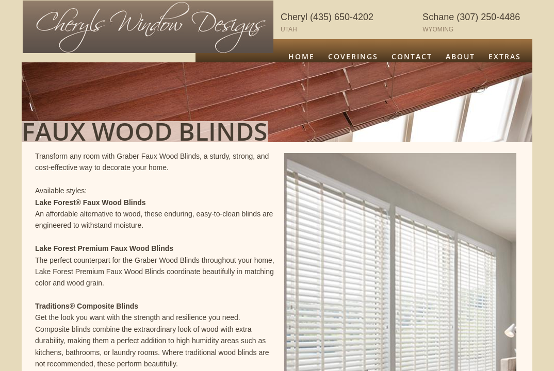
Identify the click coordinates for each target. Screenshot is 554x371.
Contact (412, 56)
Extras (504, 56)
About (460, 56)
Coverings (353, 56)
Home (301, 56)
